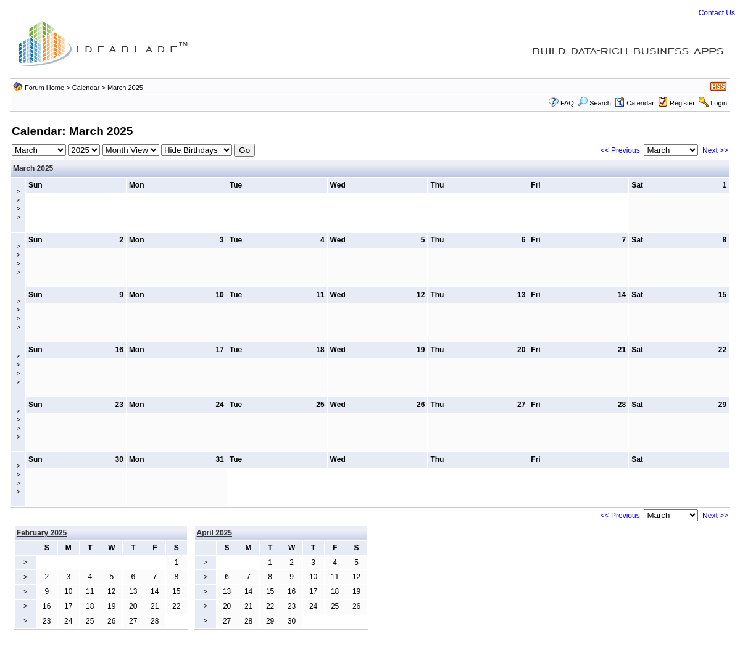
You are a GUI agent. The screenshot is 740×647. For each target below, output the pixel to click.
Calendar (86, 87)
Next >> (715, 150)
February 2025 (42, 533)
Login (718, 103)
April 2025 (214, 533)
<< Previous (620, 150)
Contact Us (717, 13)
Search (594, 103)
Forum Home (44, 87)
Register (682, 103)
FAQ (567, 103)
